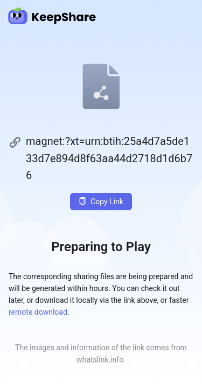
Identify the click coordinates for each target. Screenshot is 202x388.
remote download (38, 312)
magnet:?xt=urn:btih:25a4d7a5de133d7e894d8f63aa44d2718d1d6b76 (109, 158)
